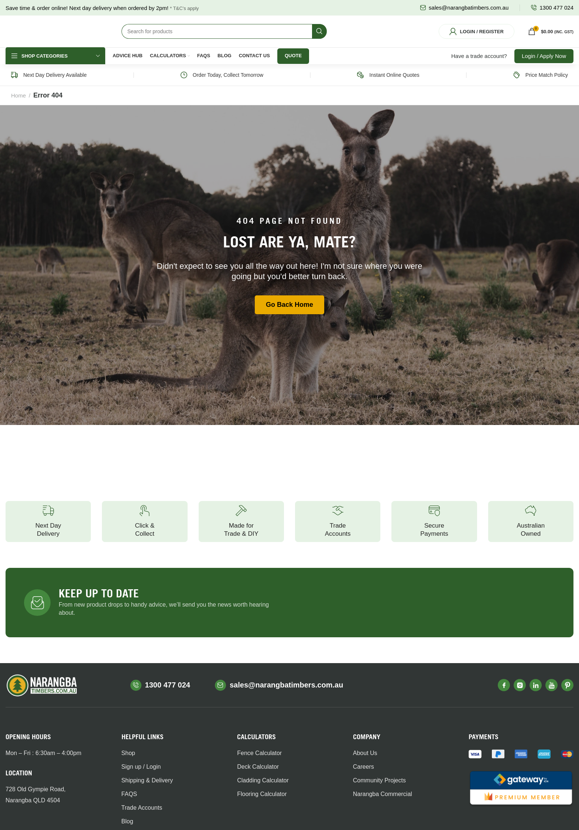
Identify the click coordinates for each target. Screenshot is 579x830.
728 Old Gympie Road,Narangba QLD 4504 (36, 801)
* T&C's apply (184, 8)
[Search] (224, 34)
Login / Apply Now (544, 62)
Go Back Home (289, 311)
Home (18, 102)
